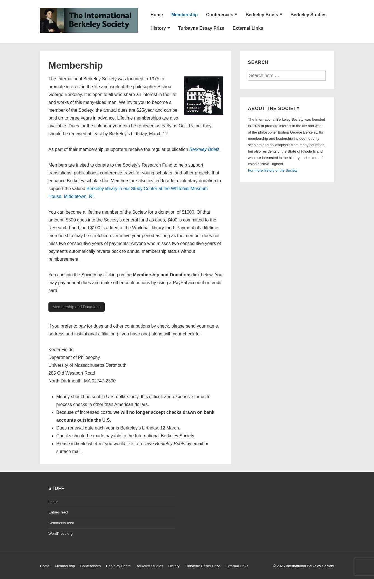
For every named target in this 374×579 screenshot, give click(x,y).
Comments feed (61, 523)
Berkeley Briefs (262, 14)
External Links (248, 28)
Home (157, 14)
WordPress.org (60, 533)
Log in (53, 502)
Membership (184, 14)
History (158, 28)
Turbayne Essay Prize (201, 28)
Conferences (219, 14)
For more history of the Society (273, 170)
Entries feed (58, 512)
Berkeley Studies (309, 14)
